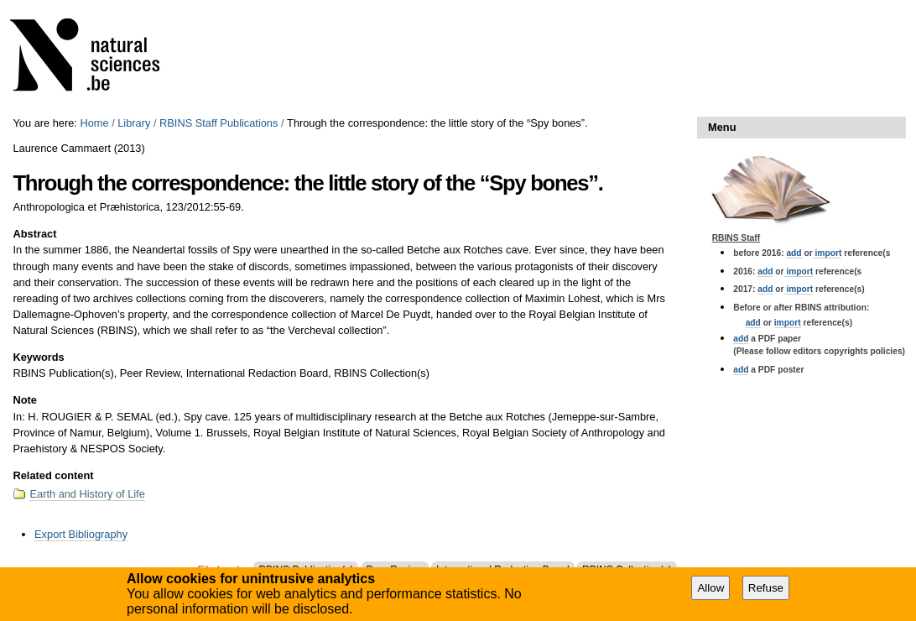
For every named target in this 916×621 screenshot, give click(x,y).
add (793, 253)
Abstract (34, 233)
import (827, 253)
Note (24, 400)
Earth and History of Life (86, 494)
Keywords (38, 357)
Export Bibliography (81, 534)
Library (133, 123)
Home (94, 123)
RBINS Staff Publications (218, 123)
